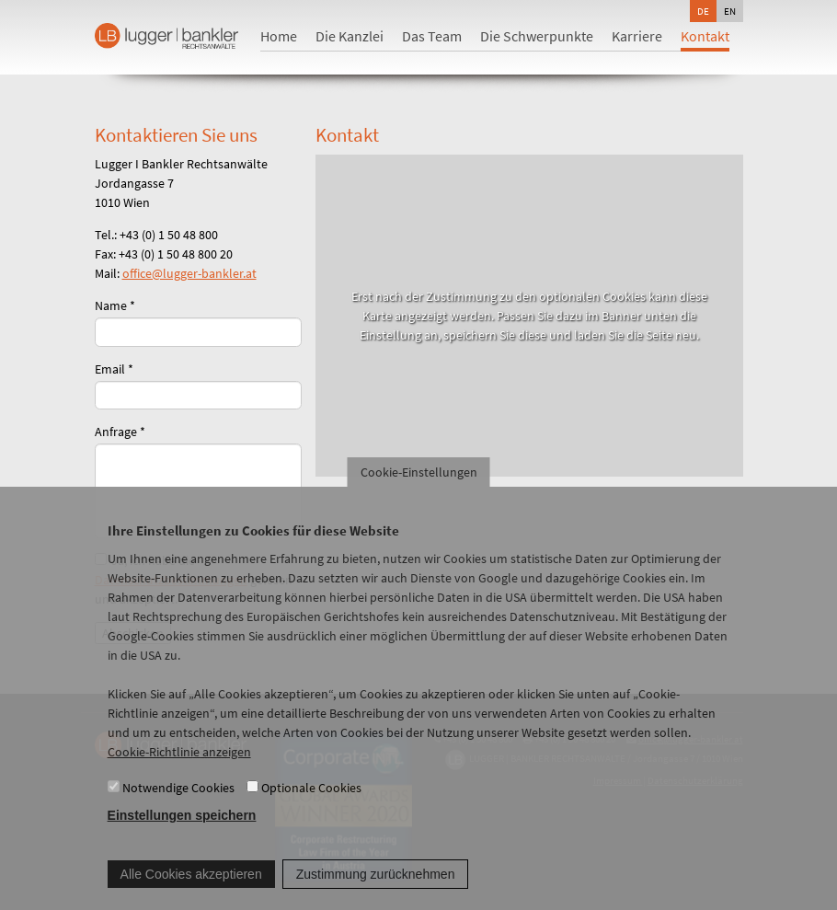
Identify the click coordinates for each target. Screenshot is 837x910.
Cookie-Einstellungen (419, 494)
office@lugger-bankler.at (189, 273)
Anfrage (120, 431)
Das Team (432, 36)
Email (114, 369)
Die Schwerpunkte (536, 36)
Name (115, 305)
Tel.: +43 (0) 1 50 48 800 (156, 234)
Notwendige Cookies (178, 809)
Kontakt (705, 36)
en (730, 11)
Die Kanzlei (349, 36)
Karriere (637, 36)
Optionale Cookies (311, 809)
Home (278, 36)
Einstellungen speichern (182, 838)
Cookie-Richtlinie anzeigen (179, 774)
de (703, 11)
